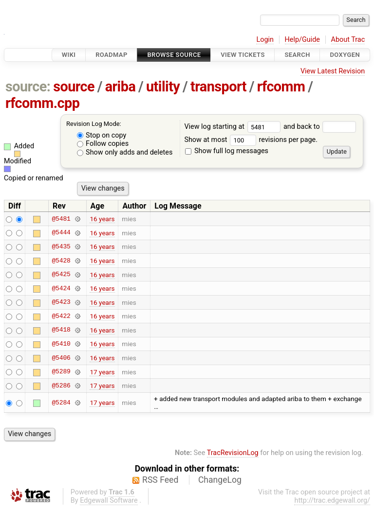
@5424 (61, 288)
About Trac (348, 39)
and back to (319, 127)
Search (297, 54)
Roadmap (111, 54)
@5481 (61, 218)
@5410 (61, 343)
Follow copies (103, 144)
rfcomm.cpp (42, 103)
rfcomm (281, 86)
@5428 (61, 260)
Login (265, 39)
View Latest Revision (332, 71)
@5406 (61, 357)
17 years (102, 372)
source (73, 86)
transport (218, 86)
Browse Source (174, 54)
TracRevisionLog (233, 453)
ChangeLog (220, 480)
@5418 (61, 330)
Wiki (69, 54)
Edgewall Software (109, 500)
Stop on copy (102, 135)
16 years (102, 219)
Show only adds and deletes (125, 152)
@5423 (61, 302)
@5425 (61, 274)
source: (28, 86)
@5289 (61, 372)
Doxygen (345, 54)
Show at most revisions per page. (251, 140)
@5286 (61, 385)
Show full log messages (226, 151)
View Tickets (242, 54)
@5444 (61, 232)
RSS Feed (160, 480)
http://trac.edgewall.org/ (332, 500)
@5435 (61, 246)
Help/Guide (302, 39)
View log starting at (233, 127)
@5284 (61, 402)
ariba (120, 86)
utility (163, 86)
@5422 (61, 316)
